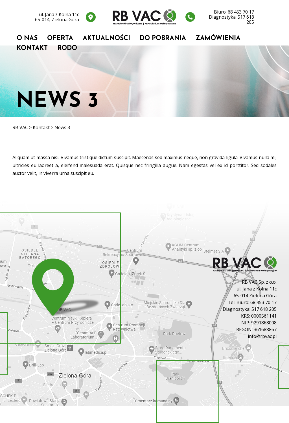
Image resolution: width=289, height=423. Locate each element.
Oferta (60, 38)
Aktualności (106, 38)
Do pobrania (163, 38)
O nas (27, 38)
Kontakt (32, 48)
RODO (67, 48)
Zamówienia (218, 38)
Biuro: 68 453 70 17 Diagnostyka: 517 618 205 (231, 17)
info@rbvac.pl (262, 336)
